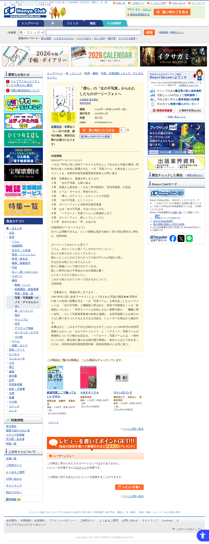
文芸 (11, 232)
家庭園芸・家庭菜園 (27, 289)
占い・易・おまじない (25, 271)
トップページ (30, 23)
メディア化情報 (15, 434)
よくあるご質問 (158, 3)
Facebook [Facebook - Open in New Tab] (167, 520)
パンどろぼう (84, 38)
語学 (11, 380)
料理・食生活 (20, 258)
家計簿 (111, 38)
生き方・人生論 (21, 250)
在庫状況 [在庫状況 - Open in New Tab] (56, 126)
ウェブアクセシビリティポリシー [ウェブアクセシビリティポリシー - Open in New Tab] (26, 524)
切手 (17, 323)
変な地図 (46, 38)
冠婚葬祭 (17, 245)
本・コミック (14, 228)
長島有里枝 (85, 103)
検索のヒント (177, 32)
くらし (16, 241)
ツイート (53, 422)
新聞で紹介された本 (18, 430)
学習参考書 (15, 384)
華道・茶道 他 (24, 293)
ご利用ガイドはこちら (188, 85)
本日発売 (11, 426)
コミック (72, 23)
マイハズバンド (122, 392)
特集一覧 (11, 443)
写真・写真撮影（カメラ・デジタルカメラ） (27, 302)
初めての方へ (14, 492)
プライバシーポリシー (62, 520)
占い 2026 (99, 38)
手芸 (14, 267)
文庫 (11, 393)
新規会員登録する (140, 14)
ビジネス (14, 354)
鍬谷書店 (93, 99)
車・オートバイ (24, 310)
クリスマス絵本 (127, 38)
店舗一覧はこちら (177, 117)
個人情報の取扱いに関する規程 (169, 224)
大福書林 (84, 99)
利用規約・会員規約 (33, 520)
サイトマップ (198, 3)
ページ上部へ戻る (133, 428)
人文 (11, 362)
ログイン (147, 9)
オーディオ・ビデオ (27, 332)
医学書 (13, 375)
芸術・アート (17, 349)
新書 (11, 397)
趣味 (14, 280)
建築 (11, 371)
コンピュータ (17, 358)
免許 (17, 315)
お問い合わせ (179, 3)
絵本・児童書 (17, 388)
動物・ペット (23, 284)
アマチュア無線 (24, 328)
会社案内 (11, 520)
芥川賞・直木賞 (15, 439)
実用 (11, 237)
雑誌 (93, 23)
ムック (13, 410)
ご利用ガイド (138, 3)
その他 (19, 336)
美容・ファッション (24, 254)
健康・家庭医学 (21, 263)
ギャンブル (21, 319)
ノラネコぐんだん (63, 38)
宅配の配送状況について (25, 90)
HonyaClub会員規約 (163, 221)
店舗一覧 (120, 3)
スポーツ (17, 276)
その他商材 (114, 23)
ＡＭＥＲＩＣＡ (89, 392)
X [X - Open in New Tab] (178, 520)
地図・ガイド (20, 345)
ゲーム (16, 341)
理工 (11, 367)
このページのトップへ (189, 529)
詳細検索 (163, 32)
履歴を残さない (195, 175)
